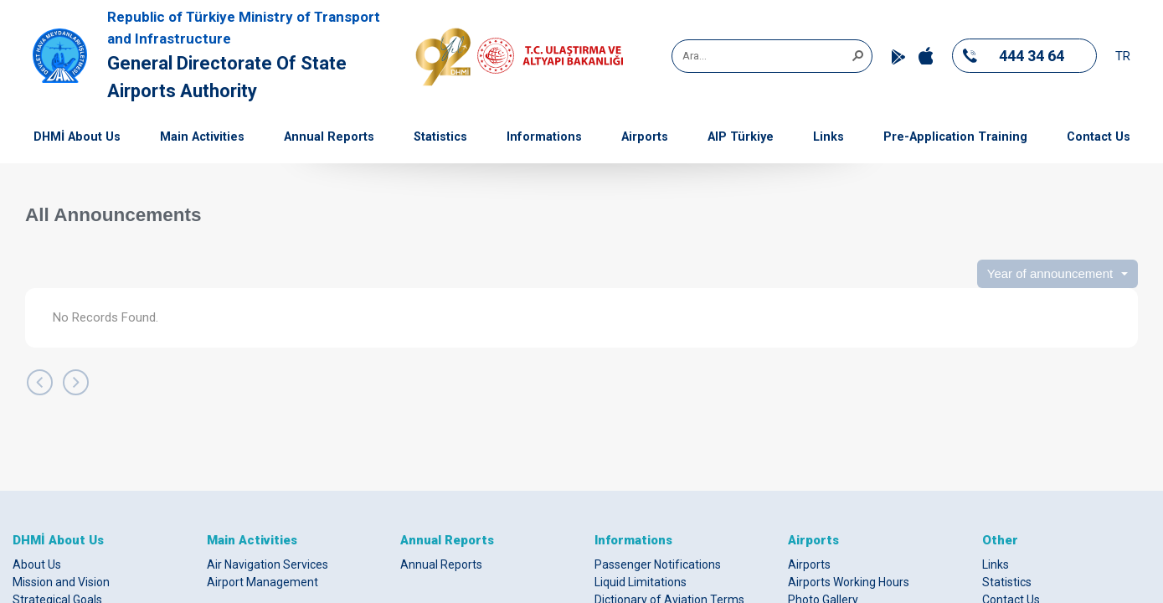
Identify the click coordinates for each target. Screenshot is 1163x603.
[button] (857, 54)
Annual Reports (329, 137)
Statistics (440, 137)
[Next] (75, 382)
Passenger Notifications (657, 564)
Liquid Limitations (640, 582)
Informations (544, 137)
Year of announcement (1050, 273)
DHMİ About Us (77, 137)
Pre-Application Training (955, 137)
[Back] (39, 382)
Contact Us (1098, 137)
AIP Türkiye (741, 137)
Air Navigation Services (267, 564)
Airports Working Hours (848, 582)
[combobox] (766, 56)
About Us (37, 564)
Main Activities (202, 137)
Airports (644, 137)
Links (828, 137)
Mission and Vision (61, 582)
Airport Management (262, 582)
